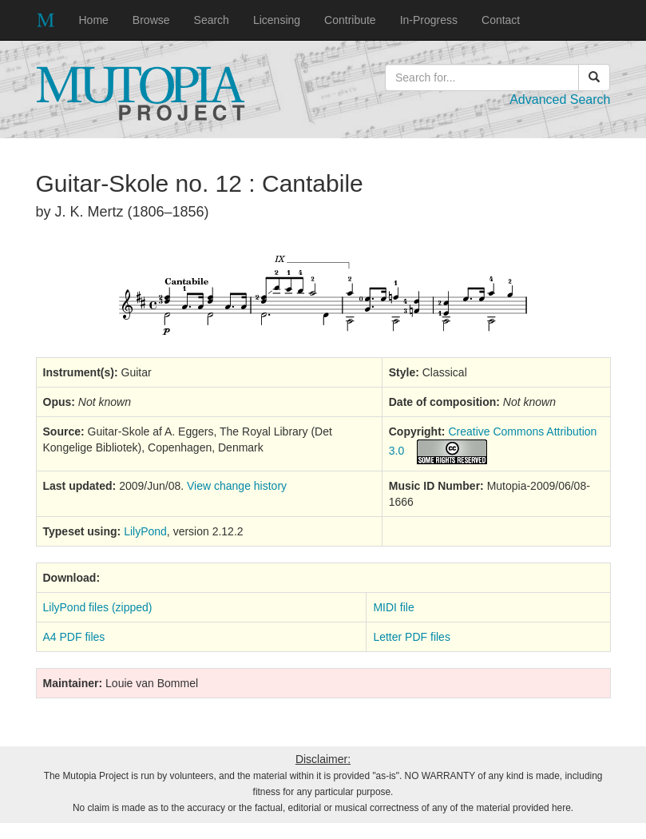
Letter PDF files (411, 636)
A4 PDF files (74, 636)
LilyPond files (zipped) (98, 607)
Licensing (276, 20)
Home (94, 20)
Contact (501, 20)
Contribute (350, 20)
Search (211, 20)
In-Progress (429, 20)
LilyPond (145, 531)
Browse (151, 20)
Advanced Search (559, 99)
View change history (237, 485)
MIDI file (393, 607)
